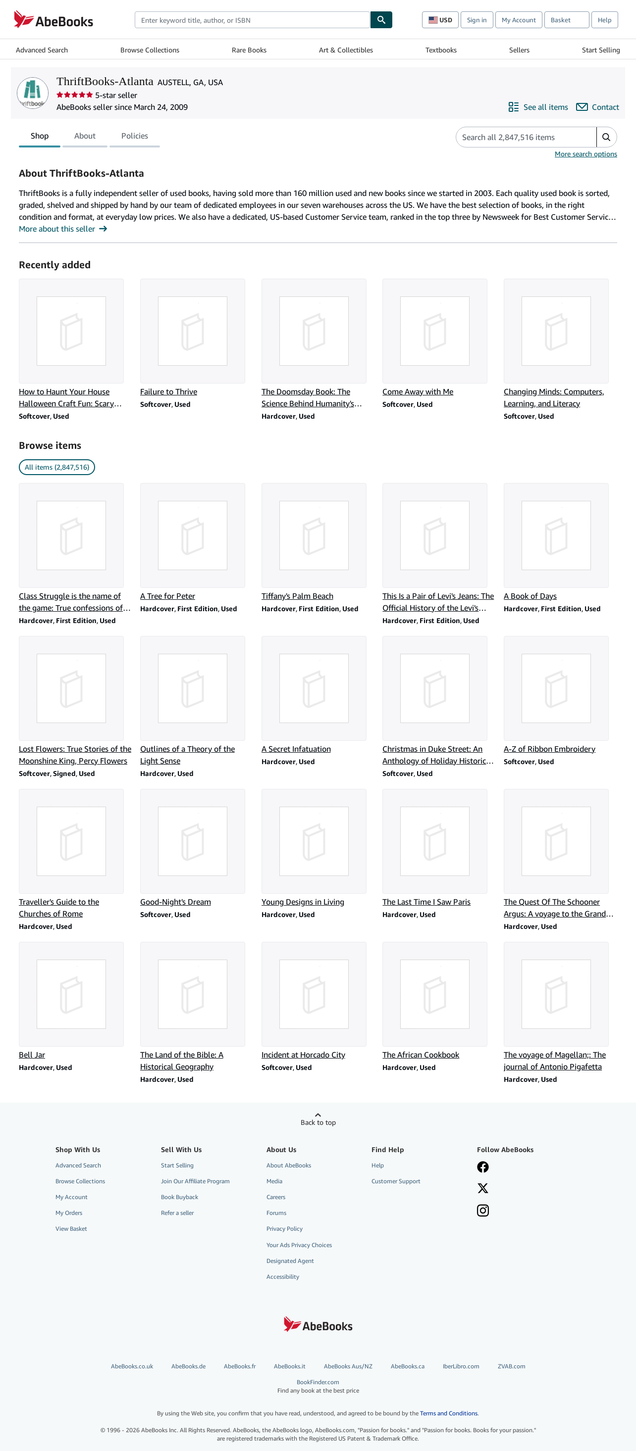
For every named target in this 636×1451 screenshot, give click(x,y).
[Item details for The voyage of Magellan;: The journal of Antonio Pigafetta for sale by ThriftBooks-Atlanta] (560, 1007)
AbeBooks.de (188, 1366)
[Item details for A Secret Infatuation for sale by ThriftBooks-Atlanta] (318, 695)
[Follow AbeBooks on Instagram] (483, 1211)
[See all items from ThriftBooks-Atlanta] (538, 107)
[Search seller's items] (516, 137)
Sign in (477, 20)
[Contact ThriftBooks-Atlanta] (597, 107)
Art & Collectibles (346, 50)
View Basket (71, 1228)
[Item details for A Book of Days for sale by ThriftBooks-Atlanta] (560, 542)
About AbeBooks (288, 1165)
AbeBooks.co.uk (132, 1366)
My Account (519, 20)
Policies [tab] (134, 138)
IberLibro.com (461, 1366)
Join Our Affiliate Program (195, 1181)
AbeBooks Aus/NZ (348, 1366)
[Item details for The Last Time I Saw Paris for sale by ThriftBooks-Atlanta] (439, 848)
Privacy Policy (284, 1228)
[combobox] (252, 19)
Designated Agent (290, 1260)
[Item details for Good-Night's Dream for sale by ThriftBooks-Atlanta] (197, 848)
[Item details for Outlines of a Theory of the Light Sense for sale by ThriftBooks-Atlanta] (197, 701)
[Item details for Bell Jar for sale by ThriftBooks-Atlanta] (75, 1001)
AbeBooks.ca (407, 1366)
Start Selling (601, 50)
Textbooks (441, 50)
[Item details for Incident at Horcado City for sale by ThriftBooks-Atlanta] (318, 1001)
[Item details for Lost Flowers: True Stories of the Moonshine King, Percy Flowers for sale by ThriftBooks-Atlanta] (75, 701)
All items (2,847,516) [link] (57, 467)
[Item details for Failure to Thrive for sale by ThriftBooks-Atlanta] (197, 338)
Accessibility (282, 1276)
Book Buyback (179, 1197)
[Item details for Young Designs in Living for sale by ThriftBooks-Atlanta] (318, 848)
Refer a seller (177, 1212)
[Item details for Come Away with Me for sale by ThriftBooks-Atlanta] (439, 338)
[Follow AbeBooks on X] (483, 1189)
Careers (275, 1197)
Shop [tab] (39, 138)
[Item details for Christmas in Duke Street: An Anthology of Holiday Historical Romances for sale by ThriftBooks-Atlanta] (439, 701)
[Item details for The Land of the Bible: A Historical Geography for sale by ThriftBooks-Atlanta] (197, 1007)
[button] (606, 137)
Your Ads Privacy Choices (299, 1245)
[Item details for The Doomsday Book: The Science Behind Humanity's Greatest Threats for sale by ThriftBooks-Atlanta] (318, 344)
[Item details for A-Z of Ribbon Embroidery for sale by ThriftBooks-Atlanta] (560, 695)
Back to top (318, 1122)
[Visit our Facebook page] (483, 1168)
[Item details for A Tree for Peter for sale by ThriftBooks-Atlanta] (197, 542)
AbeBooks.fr (240, 1366)
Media (274, 1181)
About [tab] (84, 138)
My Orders (68, 1212)
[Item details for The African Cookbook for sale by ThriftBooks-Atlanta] (439, 1001)
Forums (276, 1212)
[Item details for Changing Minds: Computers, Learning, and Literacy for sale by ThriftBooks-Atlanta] (560, 344)
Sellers (519, 50)
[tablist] (89, 137)
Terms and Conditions (448, 1413)
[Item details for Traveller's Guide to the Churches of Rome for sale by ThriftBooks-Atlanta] (75, 854)
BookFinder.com (318, 1386)
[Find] (381, 19)
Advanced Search (42, 50)
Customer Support (396, 1181)
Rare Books (249, 50)
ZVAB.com (512, 1366)
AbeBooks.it (290, 1366)
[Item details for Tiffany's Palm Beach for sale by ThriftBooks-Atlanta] (318, 542)
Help (605, 20)
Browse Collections (149, 50)
